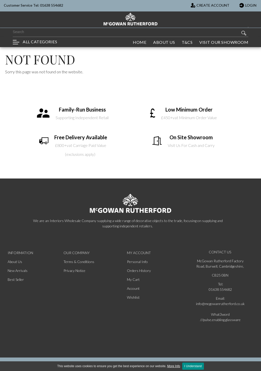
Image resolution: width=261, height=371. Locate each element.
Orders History (139, 270)
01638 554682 (220, 289)
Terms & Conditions (78, 261)
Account (133, 288)
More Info (173, 366)
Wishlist (133, 297)
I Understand (193, 366)
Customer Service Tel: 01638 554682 (33, 5)
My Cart (133, 279)
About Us (15, 261)
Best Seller (16, 279)
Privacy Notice (74, 270)
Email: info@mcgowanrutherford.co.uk (220, 301)
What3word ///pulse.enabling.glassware (220, 317)
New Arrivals (18, 270)
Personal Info (137, 261)
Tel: (220, 284)
